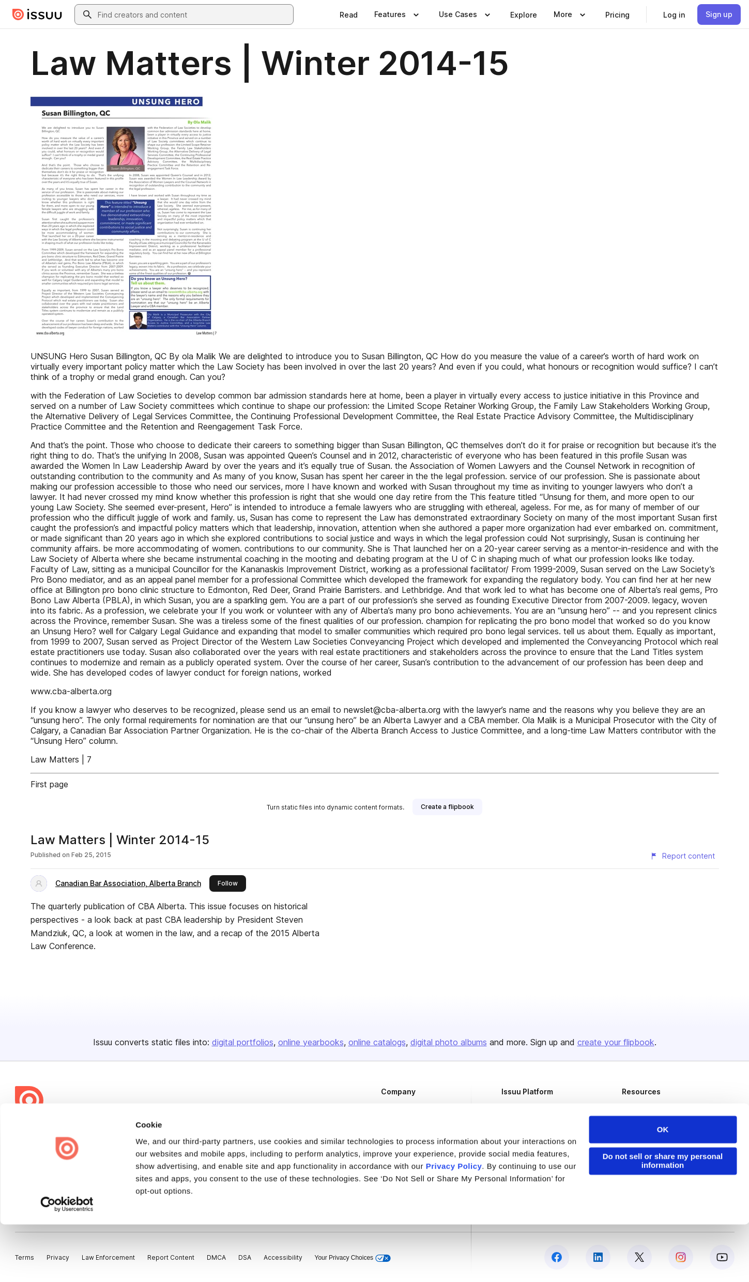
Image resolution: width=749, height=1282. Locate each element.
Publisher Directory (651, 1126)
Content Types (523, 1108)
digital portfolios (242, 1042)
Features (515, 1126)
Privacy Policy (454, 1223)
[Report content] (682, 856)
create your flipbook (615, 1042)
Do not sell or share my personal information (663, 1219)
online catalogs (377, 1042)
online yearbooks (311, 1042)
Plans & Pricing (403, 1143)
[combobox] (193, 14)
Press (390, 1161)
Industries (516, 1161)
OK (663, 1187)
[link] (348, 14)
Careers (393, 1126)
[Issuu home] (37, 14)
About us (394, 1108)
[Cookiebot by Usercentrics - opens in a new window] (67, 1262)
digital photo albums (448, 1042)
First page (49, 784)
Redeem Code (644, 1143)
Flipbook (514, 1143)
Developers (640, 1108)
